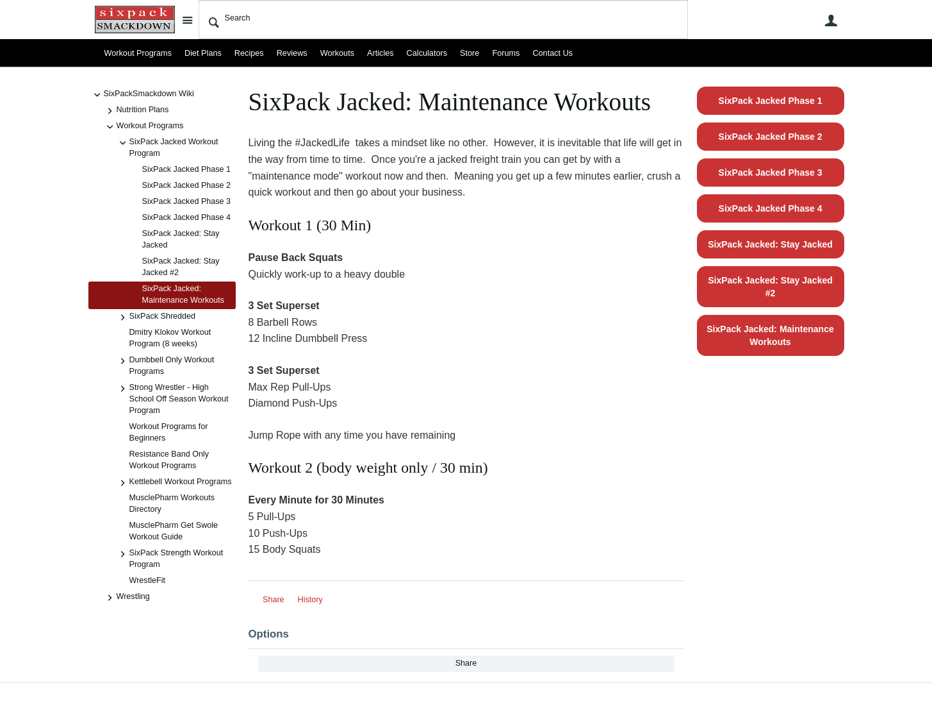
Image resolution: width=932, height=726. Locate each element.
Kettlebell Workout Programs (174, 483)
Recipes (248, 53)
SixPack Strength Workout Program (170, 558)
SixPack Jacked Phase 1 (186, 169)
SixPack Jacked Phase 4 (186, 217)
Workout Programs (138, 53)
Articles (379, 53)
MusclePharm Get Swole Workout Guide (173, 531)
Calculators (425, 53)
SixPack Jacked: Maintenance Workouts (183, 294)
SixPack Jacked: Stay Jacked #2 (181, 267)
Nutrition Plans (136, 111)
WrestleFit (147, 580)
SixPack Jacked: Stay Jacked (181, 239)
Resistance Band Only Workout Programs (169, 460)
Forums (504, 53)
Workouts (336, 53)
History (310, 599)
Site (187, 20)
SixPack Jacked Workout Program (167, 147)
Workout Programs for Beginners (168, 432)
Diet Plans (202, 53)
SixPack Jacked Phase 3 (186, 201)
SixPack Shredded (156, 317)
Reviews (290, 53)
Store (467, 53)
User (831, 20)
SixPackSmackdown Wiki (142, 95)
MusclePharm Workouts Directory (172, 503)
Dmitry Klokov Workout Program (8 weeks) (170, 338)
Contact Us (550, 53)
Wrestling (127, 597)
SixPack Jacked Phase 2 (186, 185)
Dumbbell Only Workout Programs (166, 365)
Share (273, 599)
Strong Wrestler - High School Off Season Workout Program (173, 398)
